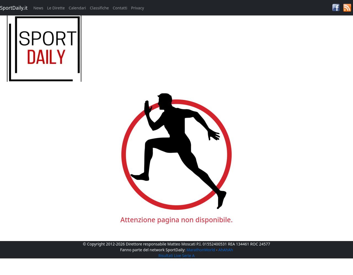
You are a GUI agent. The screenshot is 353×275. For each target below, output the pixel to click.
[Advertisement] (220, 54)
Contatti (120, 7)
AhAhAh (225, 249)
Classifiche (99, 7)
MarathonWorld (200, 249)
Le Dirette (56, 7)
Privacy (137, 7)
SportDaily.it (14, 7)
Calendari (77, 7)
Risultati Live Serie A (176, 255)
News (38, 7)
